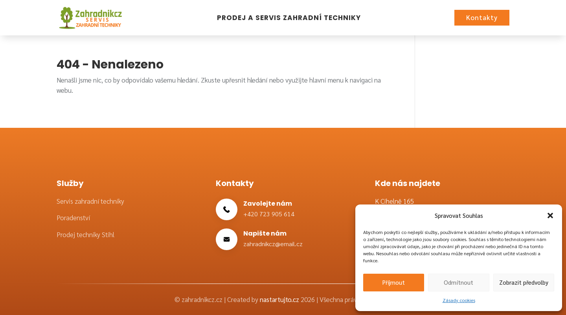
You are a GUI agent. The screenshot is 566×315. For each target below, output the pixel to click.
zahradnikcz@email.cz (273, 243)
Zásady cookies (459, 300)
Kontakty (482, 17)
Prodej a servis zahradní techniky (289, 17)
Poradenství (73, 217)
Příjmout (393, 282)
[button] (550, 215)
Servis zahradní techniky (90, 201)
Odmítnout (458, 282)
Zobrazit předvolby (523, 282)
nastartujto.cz (280, 299)
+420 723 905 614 (268, 214)
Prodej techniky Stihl (85, 234)
